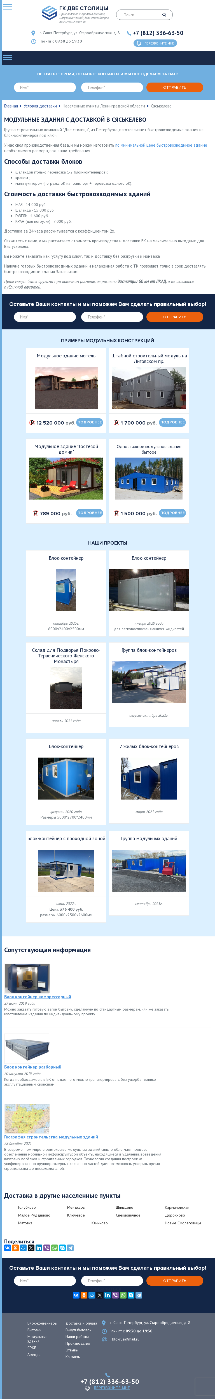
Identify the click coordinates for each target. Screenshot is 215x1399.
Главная (11, 106)
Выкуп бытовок (78, 1330)
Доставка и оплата (81, 1323)
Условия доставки (40, 106)
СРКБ (31, 1348)
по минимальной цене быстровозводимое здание (161, 145)
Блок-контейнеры (42, 1323)
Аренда (34, 1354)
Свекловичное (128, 1215)
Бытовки (34, 1330)
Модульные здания (37, 1338)
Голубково (27, 1207)
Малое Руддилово (34, 1215)
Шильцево (124, 1207)
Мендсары (76, 1207)
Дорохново (175, 1215)
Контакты (73, 1357)
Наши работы (77, 1336)
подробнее (90, 422)
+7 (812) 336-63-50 (158, 33)
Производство (78, 1343)
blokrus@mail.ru (125, 1339)
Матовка (25, 1222)
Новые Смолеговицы (183, 1222)
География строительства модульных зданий (51, 1137)
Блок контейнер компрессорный (37, 996)
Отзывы (72, 1350)
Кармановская (177, 1207)
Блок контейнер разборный (32, 1067)
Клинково (100, 1222)
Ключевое (76, 1215)
